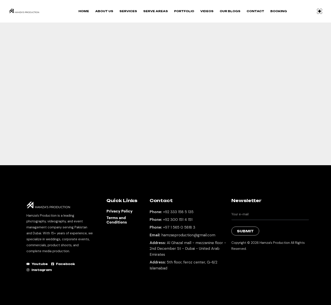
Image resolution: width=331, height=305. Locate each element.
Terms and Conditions (116, 220)
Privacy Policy (119, 211)
